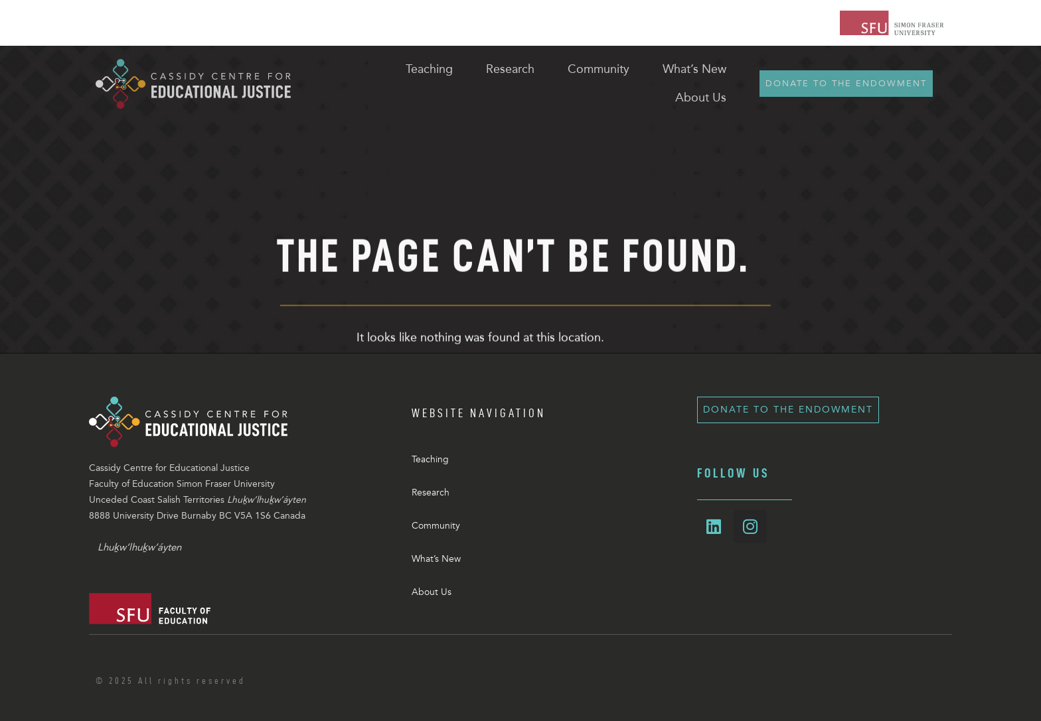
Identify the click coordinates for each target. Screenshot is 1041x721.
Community (436, 525)
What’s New (436, 558)
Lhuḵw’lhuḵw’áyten (139, 547)
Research (430, 492)
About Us (431, 592)
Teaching (430, 459)
